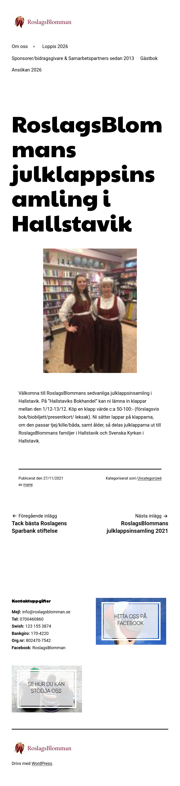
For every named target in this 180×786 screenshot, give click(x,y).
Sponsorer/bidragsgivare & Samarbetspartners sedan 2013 (73, 58)
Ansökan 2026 (27, 70)
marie (28, 484)
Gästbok (149, 58)
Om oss (20, 46)
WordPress (42, 763)
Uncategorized (149, 478)
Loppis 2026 (55, 46)
